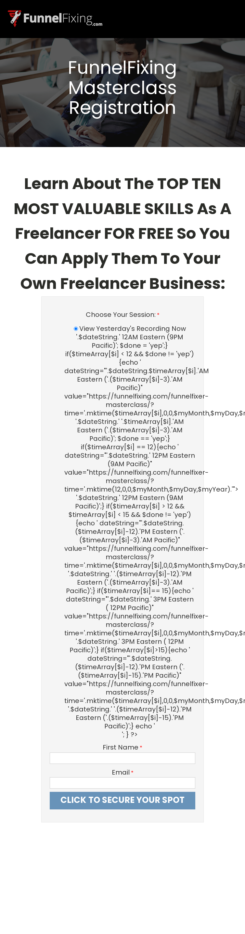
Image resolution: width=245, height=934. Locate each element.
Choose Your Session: (121, 315)
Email (121, 772)
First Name (120, 747)
